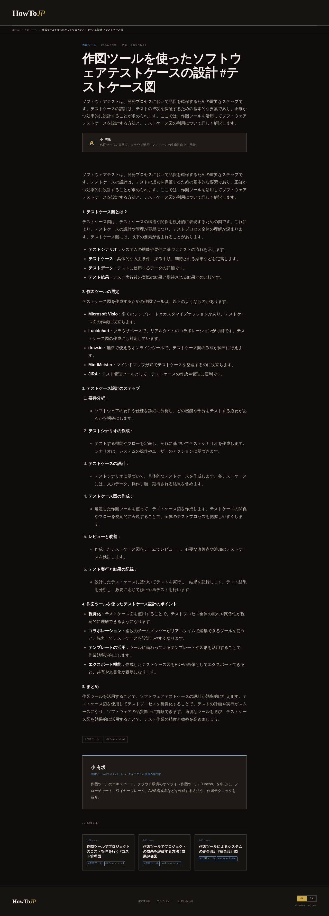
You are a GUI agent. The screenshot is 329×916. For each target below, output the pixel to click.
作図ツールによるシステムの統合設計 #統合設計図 (220, 848)
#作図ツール (92, 739)
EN (311, 898)
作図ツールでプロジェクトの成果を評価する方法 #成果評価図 (164, 851)
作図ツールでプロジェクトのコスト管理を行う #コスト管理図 (108, 851)
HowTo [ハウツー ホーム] (28, 13)
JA (302, 898)
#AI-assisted (115, 739)
